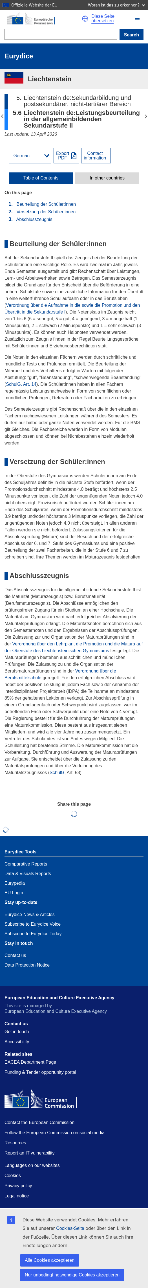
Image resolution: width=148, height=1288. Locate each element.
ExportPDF (62, 155)
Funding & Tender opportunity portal (40, 1072)
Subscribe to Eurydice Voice (33, 924)
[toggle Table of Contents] (41, 178)
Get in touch (17, 1031)
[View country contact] (96, 155)
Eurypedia (15, 883)
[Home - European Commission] (43, 18)
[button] (137, 18)
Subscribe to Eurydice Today (33, 933)
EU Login (14, 892)
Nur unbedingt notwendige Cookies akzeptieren (72, 1274)
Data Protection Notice (27, 965)
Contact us (15, 955)
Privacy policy (18, 1185)
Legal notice (17, 1195)
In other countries (107, 178)
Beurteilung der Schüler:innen (46, 204)
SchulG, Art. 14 (21, 384)
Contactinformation (95, 155)
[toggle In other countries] (107, 178)
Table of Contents (41, 178)
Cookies (13, 1175)
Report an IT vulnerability (30, 1153)
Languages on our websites (32, 1165)
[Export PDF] (66, 155)
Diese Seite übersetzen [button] (102, 18)
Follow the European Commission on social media (55, 1132)
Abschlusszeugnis (34, 219)
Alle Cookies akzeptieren (49, 1260)
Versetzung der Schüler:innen (46, 211)
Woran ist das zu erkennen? (116, 5)
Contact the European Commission (39, 1122)
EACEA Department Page (30, 1062)
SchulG (57, 772)
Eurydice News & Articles (30, 914)
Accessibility (17, 1041)
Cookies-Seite (70, 1228)
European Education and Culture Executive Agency (59, 997)
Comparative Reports (26, 864)
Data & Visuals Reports (28, 873)
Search (131, 34)
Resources (15, 1142)
